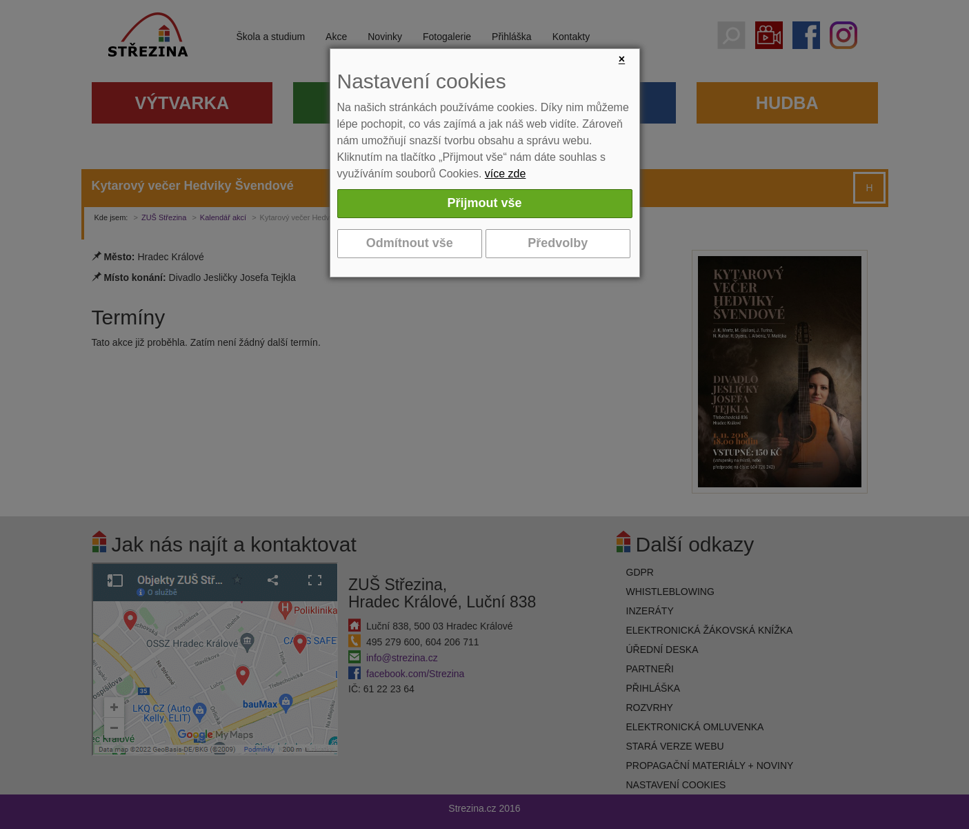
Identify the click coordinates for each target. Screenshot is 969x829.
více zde (505, 173)
